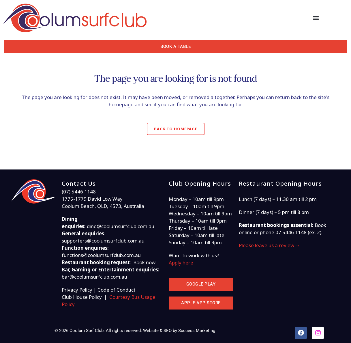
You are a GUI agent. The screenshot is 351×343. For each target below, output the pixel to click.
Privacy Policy (77, 289)
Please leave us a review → (269, 245)
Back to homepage (175, 128)
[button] (316, 18)
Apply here (181, 262)
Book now (144, 262)
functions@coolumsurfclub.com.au (101, 255)
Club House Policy (82, 297)
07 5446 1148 (291, 232)
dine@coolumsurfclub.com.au (120, 226)
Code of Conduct (116, 289)
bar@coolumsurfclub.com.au (94, 276)
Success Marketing (196, 330)
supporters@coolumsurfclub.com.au (103, 240)
